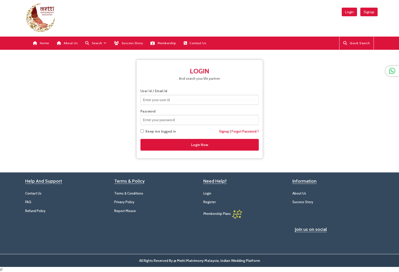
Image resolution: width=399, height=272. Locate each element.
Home (41, 43)
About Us (67, 43)
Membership (163, 43)
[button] (95, 43)
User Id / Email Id (153, 91)
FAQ (28, 202)
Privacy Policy (124, 202)
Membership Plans (223, 214)
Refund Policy (35, 211)
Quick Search (356, 43)
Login (349, 12)
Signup (369, 12)
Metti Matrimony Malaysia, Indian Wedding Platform (218, 260)
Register (209, 202)
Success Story (128, 43)
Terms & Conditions (128, 193)
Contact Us (195, 43)
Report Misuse (125, 211)
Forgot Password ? (245, 131)
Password (148, 111)
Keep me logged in (158, 131)
